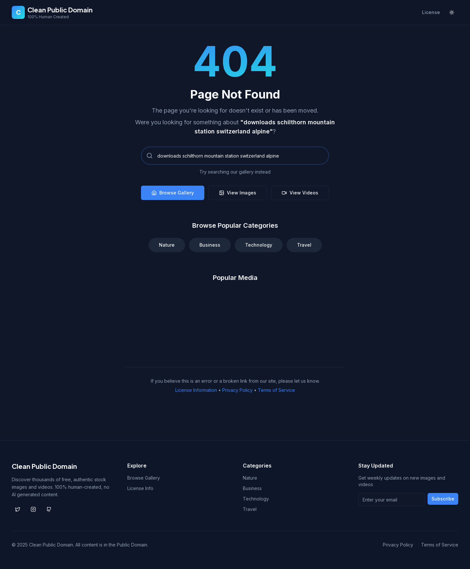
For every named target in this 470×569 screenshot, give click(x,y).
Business (209, 245)
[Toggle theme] (451, 12)
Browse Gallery (172, 192)
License (431, 12)
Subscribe (442, 498)
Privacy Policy (237, 390)
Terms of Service (276, 390)
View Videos (300, 192)
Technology (258, 245)
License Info (140, 488)
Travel (304, 245)
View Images (237, 192)
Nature (167, 245)
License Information (196, 390)
